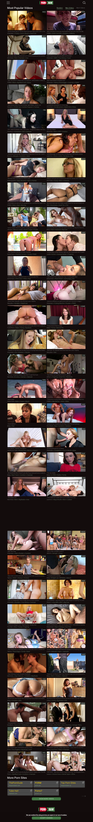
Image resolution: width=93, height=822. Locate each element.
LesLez (49, 774)
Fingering (70, 254)
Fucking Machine (59, 303)
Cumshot (22, 156)
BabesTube (10, 254)
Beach (27, 401)
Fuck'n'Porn (10, 328)
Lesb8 (48, 254)
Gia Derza (66, 156)
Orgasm (35, 450)
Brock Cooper (28, 229)
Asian (60, 651)
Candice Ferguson (27, 107)
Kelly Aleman (56, 401)
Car (16, 352)
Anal (26, 58)
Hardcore (58, 229)
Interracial (33, 725)
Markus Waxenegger (60, 82)
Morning (23, 205)
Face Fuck (33, 33)
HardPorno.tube (12, 450)
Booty (29, 82)
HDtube (9, 229)
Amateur (65, 33)
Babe (14, 205)
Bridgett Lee (55, 578)
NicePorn (10, 131)
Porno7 (49, 602)
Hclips (48, 700)
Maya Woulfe (57, 499)
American (66, 180)
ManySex (10, 303)
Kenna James (57, 156)
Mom (55, 131)
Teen (54, 352)
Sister (28, 156)
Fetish (77, 82)
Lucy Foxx (54, 749)
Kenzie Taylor (66, 774)
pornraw (46, 2)
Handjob (17, 303)
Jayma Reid (67, 278)
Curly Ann (71, 82)
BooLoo (9, 156)
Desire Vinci (68, 107)
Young (56, 180)
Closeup (20, 578)
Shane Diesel (59, 278)
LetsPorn (49, 499)
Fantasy (36, 107)
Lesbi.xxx (49, 156)
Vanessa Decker (62, 254)
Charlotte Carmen (20, 254)
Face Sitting (62, 58)
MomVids (10, 58)
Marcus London (18, 229)
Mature (29, 450)
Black (14, 82)
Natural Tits (59, 328)
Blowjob (16, 156)
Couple (35, 229)
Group (60, 553)
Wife (19, 700)
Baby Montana (21, 180)
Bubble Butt (25, 725)
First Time (68, 627)
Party (74, 107)
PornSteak (50, 426)
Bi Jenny (17, 377)
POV (59, 131)
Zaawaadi (17, 725)
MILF (61, 602)
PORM (49, 33)
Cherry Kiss (19, 278)
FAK (48, 205)
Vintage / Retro (77, 725)
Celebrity (72, 33)
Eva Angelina (16, 749)
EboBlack (10, 725)
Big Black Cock (21, 82)
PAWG (74, 303)
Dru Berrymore (58, 107)
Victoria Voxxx (56, 774)
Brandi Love (22, 450)
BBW (56, 58)
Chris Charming (66, 725)
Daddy (59, 475)
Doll (23, 131)
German (23, 377)
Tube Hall (19, 792)
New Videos (69, 8)
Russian (68, 303)
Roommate (54, 205)
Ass (73, 278)
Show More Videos (46, 799)
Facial (69, 58)
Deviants (10, 107)
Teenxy (9, 578)
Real (15, 58)
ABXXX (49, 553)
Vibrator (27, 352)
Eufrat (53, 254)
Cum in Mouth (24, 33)
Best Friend (15, 475)
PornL (9, 749)
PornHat (10, 627)
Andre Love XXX (57, 33)
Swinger (55, 553)
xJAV (48, 651)
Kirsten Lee (17, 107)
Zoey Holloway (19, 676)
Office (73, 774)
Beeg (48, 229)
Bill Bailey (62, 578)
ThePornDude (19, 784)
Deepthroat (24, 303)
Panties (34, 180)
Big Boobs (28, 328)
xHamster (10, 33)
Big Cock (64, 229)
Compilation (58, 450)
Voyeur (22, 401)
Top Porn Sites (71, 784)
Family (17, 33)
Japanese (65, 651)
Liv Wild (53, 475)
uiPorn (49, 377)
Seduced (29, 377)
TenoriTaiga (16, 651)
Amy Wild (55, 602)
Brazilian (17, 602)
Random (60, 8)
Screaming (17, 131)
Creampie (21, 58)
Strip (15, 627)
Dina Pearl (57, 725)
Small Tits (61, 205)
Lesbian (69, 499)
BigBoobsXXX (11, 180)
